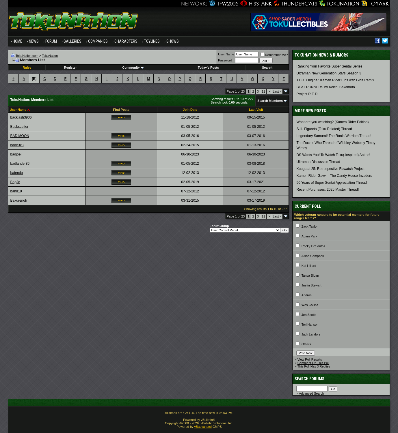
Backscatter (19, 127)
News (34, 41)
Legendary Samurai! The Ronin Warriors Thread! (333, 136)
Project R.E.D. (307, 94)
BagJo (15, 182)
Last (277, 91)
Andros (307, 295)
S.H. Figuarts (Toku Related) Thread (324, 129)
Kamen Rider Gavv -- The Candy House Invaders (334, 176)
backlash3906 (21, 117)
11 (263, 91)
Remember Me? (274, 55)
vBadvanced (203, 426)
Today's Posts (208, 67)
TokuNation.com (27, 55)
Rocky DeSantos (313, 246)
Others (306, 344)
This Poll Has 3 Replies (313, 366)
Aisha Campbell (313, 256)
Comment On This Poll (313, 363)
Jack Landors (311, 334)
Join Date (190, 109)
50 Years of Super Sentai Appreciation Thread (331, 183)
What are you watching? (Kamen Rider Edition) (332, 122)
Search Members (270, 100)
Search (267, 67)
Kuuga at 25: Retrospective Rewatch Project (330, 169)
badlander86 (20, 164)
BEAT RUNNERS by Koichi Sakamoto (325, 87)
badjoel (16, 154)
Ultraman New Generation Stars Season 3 (328, 73)
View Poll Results (309, 359)
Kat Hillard (309, 265)
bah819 (16, 191)
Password (225, 60)
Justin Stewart (311, 285)
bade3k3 (17, 145)
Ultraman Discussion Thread (318, 162)
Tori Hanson (310, 324)
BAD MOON (19, 136)
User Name (226, 54)
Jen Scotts (309, 314)
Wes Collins (310, 305)
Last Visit (256, 109)
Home (17, 41)
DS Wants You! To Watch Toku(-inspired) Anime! (333, 155)
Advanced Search (311, 393)
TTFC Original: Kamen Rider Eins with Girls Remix (335, 80)
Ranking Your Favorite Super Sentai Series (329, 66)
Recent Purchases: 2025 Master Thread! (327, 190)
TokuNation (50, 55)
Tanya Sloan (310, 275)
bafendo (16, 173)
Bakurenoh (18, 200)
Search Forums (309, 378)
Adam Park (309, 236)
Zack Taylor (310, 226)
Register (70, 67)
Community (133, 67)
